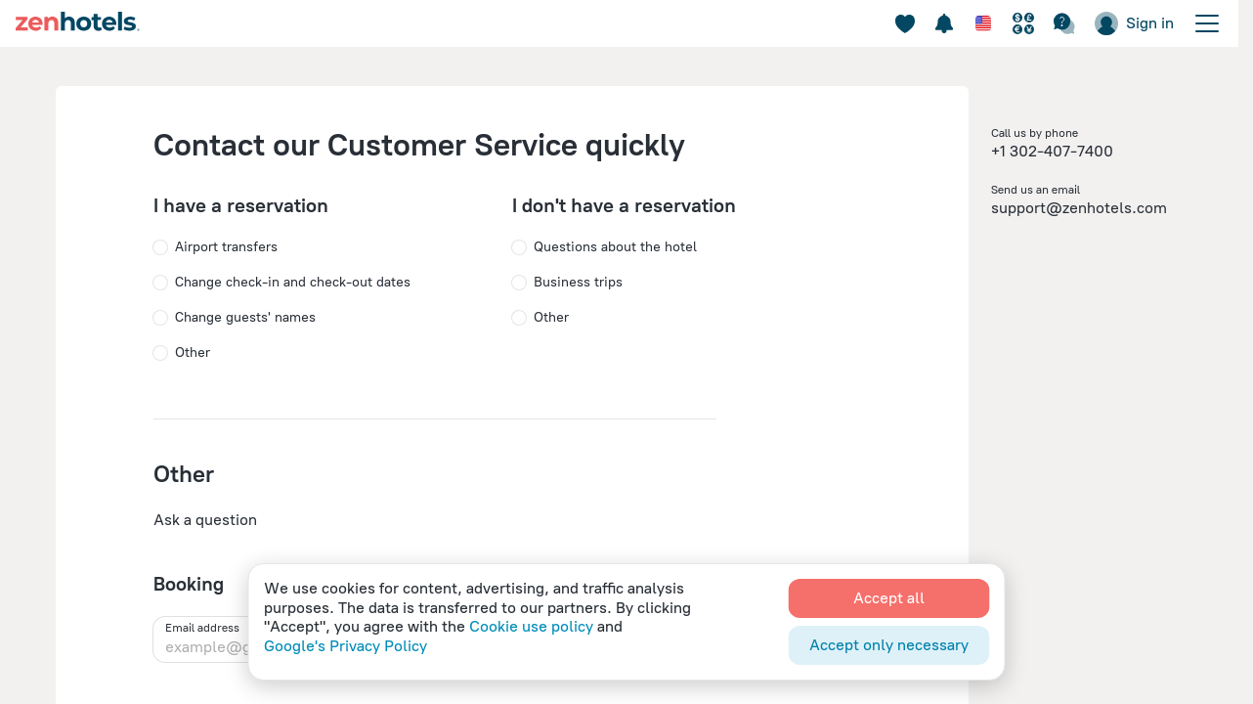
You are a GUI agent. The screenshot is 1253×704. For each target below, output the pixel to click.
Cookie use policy (531, 626)
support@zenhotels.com (1079, 207)
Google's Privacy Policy (345, 646)
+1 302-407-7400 (1052, 151)
